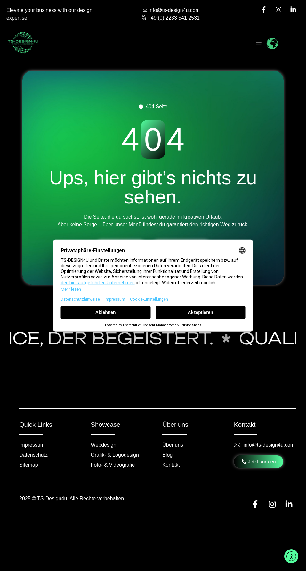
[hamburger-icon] (259, 44)
